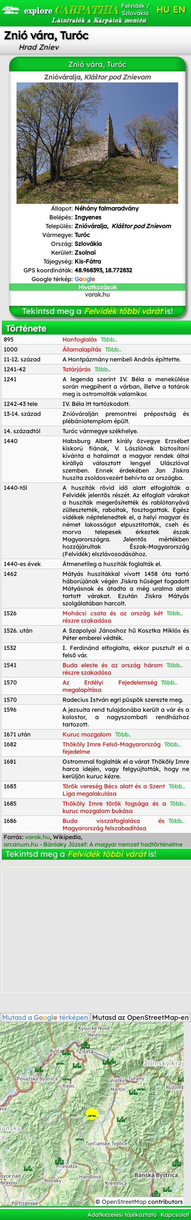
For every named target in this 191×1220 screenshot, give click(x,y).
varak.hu (97, 294)
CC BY (108, 199)
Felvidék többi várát (123, 311)
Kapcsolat (175, 1214)
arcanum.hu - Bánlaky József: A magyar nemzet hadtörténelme (93, 844)
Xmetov (88, 199)
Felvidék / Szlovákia (135, 9)
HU (163, 9)
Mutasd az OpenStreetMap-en (140, 1017)
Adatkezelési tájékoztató (122, 1214)
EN (179, 9)
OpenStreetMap (125, 1201)
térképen (61, 1017)
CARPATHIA (52, 10)
